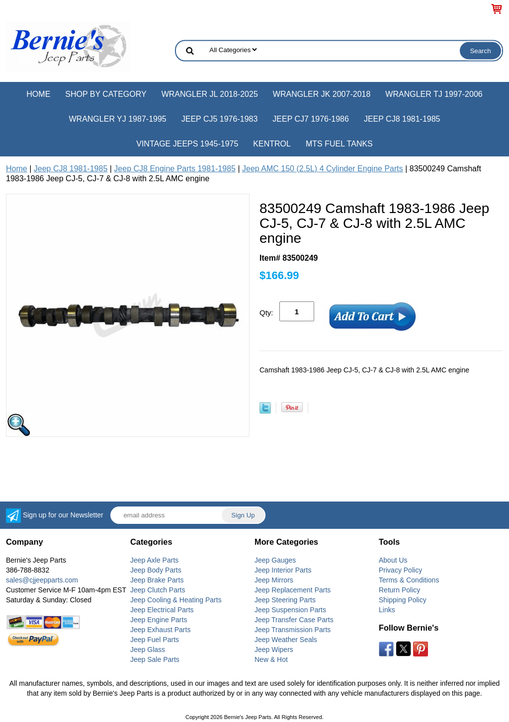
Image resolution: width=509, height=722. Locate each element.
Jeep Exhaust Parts (160, 630)
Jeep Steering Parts (285, 600)
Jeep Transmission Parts (292, 630)
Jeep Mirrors (273, 580)
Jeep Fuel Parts (154, 640)
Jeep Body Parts (155, 570)
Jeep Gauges (275, 560)
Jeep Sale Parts (154, 659)
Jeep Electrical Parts (162, 610)
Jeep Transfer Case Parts (294, 620)
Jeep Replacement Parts (292, 590)
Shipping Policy (402, 600)
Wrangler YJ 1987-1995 (117, 119)
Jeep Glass (147, 649)
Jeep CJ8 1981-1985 (402, 119)
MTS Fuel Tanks (339, 144)
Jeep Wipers (273, 649)
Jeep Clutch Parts (157, 590)
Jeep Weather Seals (285, 640)
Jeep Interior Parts (282, 570)
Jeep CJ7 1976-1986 (310, 119)
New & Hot (271, 659)
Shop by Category (105, 94)
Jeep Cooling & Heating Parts (176, 600)
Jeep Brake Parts (156, 580)
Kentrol (272, 144)
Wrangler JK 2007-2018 (322, 94)
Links (387, 610)
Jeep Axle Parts (154, 560)
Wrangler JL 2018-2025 (210, 94)
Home (38, 94)
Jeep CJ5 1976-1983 (219, 119)
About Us (393, 560)
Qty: (266, 312)
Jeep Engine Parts (158, 620)
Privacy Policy (400, 570)
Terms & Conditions (409, 580)
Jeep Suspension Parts (290, 610)
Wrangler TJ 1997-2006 (433, 94)
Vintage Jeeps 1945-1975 (187, 144)
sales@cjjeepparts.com (42, 580)
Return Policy (399, 590)
